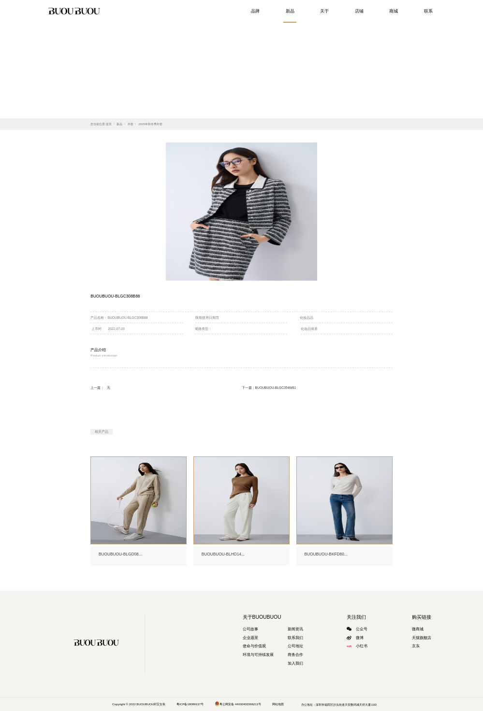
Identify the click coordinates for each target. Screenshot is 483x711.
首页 (109, 124)
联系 (428, 11)
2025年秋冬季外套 (150, 124)
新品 (290, 11)
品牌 (255, 11)
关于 (324, 11)
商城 (393, 11)
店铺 (359, 11)
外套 (130, 124)
